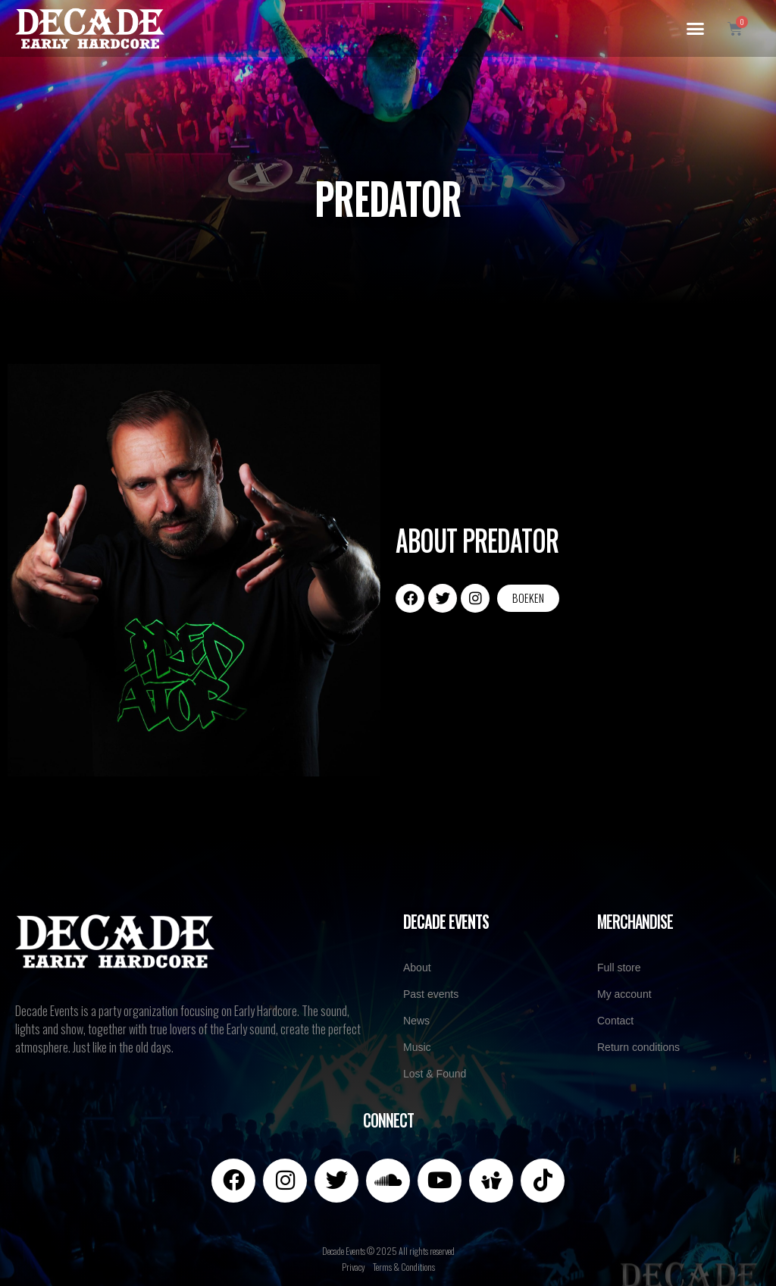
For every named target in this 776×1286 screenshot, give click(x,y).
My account (624, 994)
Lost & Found (434, 1074)
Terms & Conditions (404, 1266)
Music (417, 1047)
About (417, 967)
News (416, 1021)
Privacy (353, 1266)
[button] (695, 28)
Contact (615, 1021)
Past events (430, 994)
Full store (619, 967)
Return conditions (638, 1047)
